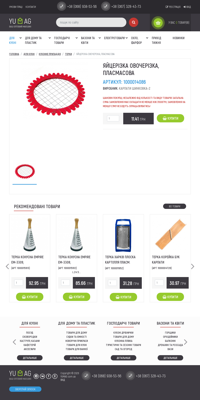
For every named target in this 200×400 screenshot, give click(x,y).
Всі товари (174, 206)
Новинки (179, 38)
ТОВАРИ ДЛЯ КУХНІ (76, 345)
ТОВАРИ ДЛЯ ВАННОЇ (77, 349)
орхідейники (170, 336)
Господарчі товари (62, 40)
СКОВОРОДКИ (29, 336)
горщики (170, 332)
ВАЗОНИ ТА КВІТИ (88, 40)
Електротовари (114, 38)
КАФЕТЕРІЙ (30, 345)
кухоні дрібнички (123, 332)
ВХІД (63, 379)
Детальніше (30, 357)
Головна (14, 54)
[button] (20, 36)
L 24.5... (76, 272)
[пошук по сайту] (91, 22)
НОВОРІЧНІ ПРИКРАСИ (76, 340)
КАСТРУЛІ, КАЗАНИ (30, 340)
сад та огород (123, 349)
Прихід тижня (156, 40)
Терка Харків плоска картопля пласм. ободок (120, 262)
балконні (170, 340)
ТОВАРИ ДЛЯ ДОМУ (76, 332)
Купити (170, 118)
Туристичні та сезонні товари (123, 345)
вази (170, 349)
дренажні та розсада (170, 345)
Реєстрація (173, 6)
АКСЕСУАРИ (30, 349)
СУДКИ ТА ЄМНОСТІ (76, 336)
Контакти (31, 6)
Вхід (187, 6)
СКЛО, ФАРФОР (136, 40)
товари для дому (123, 336)
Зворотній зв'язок (25, 389)
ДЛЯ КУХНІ (12, 40)
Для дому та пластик (33, 40)
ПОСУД (29, 332)
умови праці (15, 6)
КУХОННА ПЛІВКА (123, 340)
